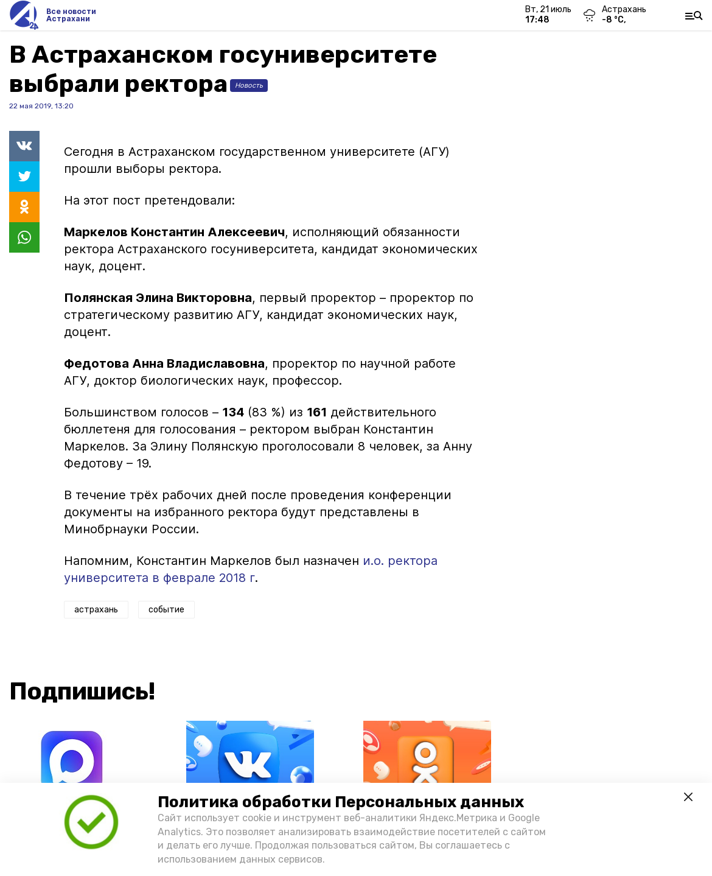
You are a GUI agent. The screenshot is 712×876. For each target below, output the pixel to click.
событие (166, 609)
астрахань (96, 609)
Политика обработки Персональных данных (341, 802)
